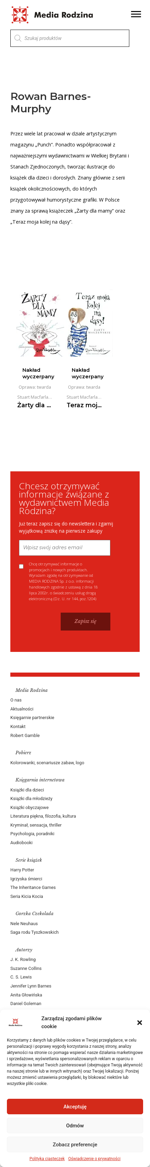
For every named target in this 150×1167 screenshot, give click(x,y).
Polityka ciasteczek (47, 1158)
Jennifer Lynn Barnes (30, 986)
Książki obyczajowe (29, 807)
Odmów (75, 1126)
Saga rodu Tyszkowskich (34, 932)
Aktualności (21, 709)
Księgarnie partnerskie (32, 717)
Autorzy (24, 949)
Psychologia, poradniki (32, 833)
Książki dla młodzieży (31, 798)
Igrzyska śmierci (26, 878)
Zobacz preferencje (75, 1145)
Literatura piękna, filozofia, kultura (43, 816)
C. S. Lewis (21, 977)
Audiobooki (21, 842)
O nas (16, 700)
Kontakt (18, 726)
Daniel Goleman (25, 1003)
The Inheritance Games (33, 887)
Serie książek (29, 860)
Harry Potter (22, 869)
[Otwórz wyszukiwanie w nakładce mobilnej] (69, 38)
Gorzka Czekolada (34, 913)
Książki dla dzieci (27, 789)
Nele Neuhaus (24, 923)
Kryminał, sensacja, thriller (36, 825)
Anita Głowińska (26, 994)
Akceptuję (75, 1107)
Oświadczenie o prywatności (94, 1158)
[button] (139, 1022)
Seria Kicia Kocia (26, 896)
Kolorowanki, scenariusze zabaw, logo (47, 762)
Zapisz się (85, 621)
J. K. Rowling (23, 959)
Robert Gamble (25, 735)
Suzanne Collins (26, 968)
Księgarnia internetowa (40, 779)
